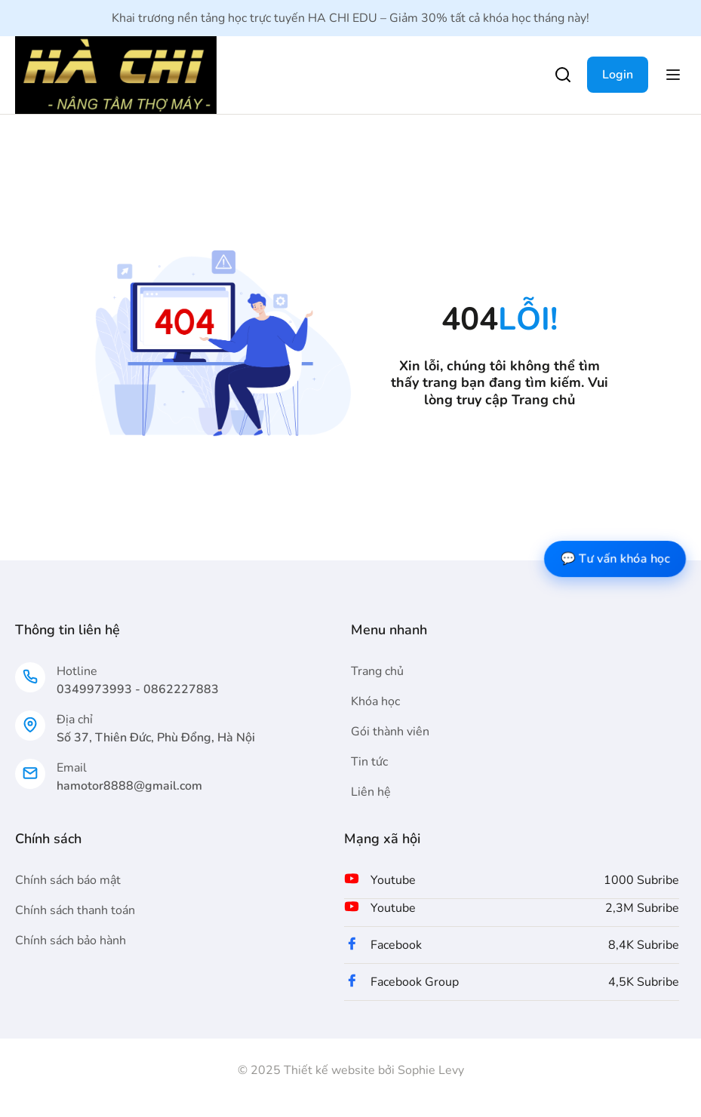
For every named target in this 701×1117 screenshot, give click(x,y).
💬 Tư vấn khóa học (614, 558)
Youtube (393, 880)
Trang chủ (543, 400)
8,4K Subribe (643, 945)
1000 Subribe (641, 880)
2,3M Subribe (642, 908)
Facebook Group (414, 982)
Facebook (396, 945)
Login (617, 74)
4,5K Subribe (643, 982)
